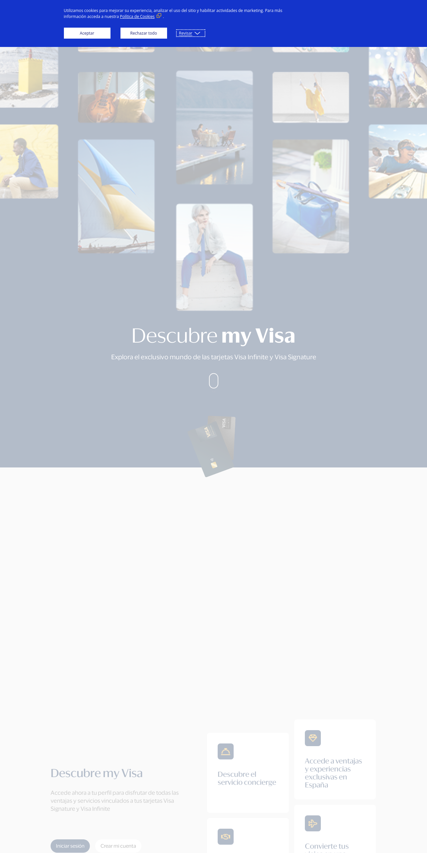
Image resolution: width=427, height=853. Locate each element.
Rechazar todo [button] (143, 33)
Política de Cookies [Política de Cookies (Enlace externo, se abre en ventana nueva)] (137, 16)
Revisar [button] (185, 33)
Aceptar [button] (87, 33)
